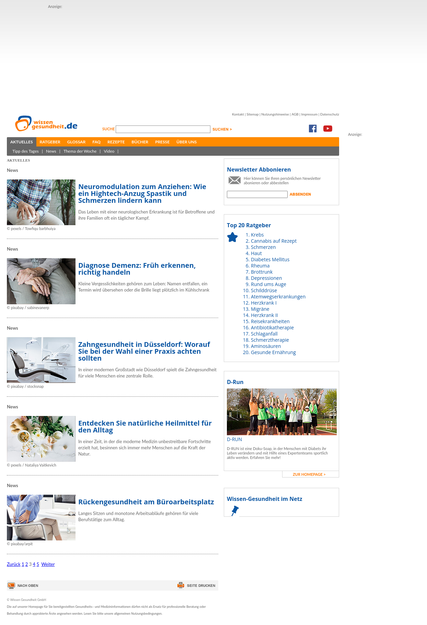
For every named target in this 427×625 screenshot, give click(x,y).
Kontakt (238, 114)
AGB (294, 114)
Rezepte (116, 141)
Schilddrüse (264, 290)
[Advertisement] (156, 58)
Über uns (186, 141)
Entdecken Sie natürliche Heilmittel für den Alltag (145, 426)
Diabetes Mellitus (270, 259)
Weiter (48, 564)
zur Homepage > (309, 474)
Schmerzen (263, 247)
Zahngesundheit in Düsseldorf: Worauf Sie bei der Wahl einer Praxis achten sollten (144, 351)
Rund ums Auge (268, 284)
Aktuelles (21, 141)
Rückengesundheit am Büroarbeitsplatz (146, 501)
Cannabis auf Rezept (274, 241)
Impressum (309, 114)
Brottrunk (262, 271)
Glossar (76, 141)
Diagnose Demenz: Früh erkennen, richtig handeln (137, 269)
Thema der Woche (80, 151)
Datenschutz (329, 114)
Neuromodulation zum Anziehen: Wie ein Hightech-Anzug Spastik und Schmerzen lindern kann (142, 193)
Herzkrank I (264, 302)
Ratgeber (50, 141)
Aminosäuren (266, 346)
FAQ (96, 141)
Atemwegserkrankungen (278, 296)
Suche (109, 129)
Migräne (260, 309)
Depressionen (266, 278)
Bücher (139, 141)
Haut (256, 253)
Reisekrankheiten (270, 321)
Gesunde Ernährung (273, 352)
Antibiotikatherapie (272, 327)
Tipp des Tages (25, 151)
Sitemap (252, 114)
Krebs (257, 234)
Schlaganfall (264, 333)
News (51, 151)
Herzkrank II (264, 315)
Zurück (14, 564)
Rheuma (260, 265)
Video (109, 151)
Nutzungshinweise (275, 114)
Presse (162, 141)
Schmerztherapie (270, 340)
